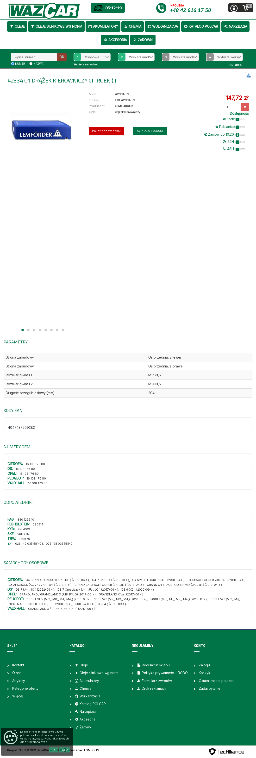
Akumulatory (103, 26)
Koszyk (204, 673)
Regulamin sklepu (153, 665)
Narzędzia (235, 26)
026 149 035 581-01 (29, 543)
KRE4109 (24, 529)
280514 (38, 524)
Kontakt (18, 665)
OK (61, 57)
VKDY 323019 (27, 534)
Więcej (17, 696)
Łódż (234, 119)
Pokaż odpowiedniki (106, 131)
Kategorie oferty (25, 688)
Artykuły (18, 681)
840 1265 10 (25, 519)
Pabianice (230, 127)
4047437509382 (21, 427)
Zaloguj (205, 665)
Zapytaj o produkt (150, 130)
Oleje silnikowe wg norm (56, 26)
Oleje (17, 26)
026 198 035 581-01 (60, 543)
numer (20, 63)
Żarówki (143, 40)
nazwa (38, 63)
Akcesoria (115, 40)
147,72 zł (237, 97)
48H (234, 149)
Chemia (132, 26)
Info (65, 749)
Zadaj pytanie (209, 688)
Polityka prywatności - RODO (162, 673)
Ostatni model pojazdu (216, 681)
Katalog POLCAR (201, 26)
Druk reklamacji (151, 688)
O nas (16, 673)
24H (234, 141)
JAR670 (24, 539)
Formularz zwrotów (154, 681)
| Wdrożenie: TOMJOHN (82, 750)
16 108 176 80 (35, 464)
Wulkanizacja (162, 26)
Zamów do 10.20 (224, 134)
